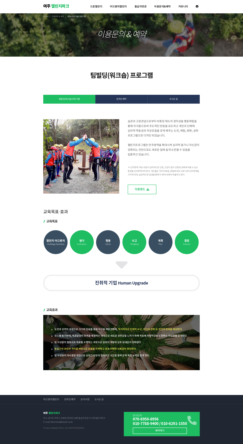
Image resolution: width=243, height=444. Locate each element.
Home (45, 17)
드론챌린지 (96, 6)
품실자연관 (140, 6)
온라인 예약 (121, 99)
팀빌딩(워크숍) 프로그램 (69, 99)
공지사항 (85, 399)
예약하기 (159, 430)
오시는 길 (174, 99)
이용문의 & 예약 (58, 17)
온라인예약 (69, 399)
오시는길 (99, 399)
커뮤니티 (183, 6)
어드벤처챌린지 (118, 6)
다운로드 (142, 189)
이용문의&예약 (162, 6)
